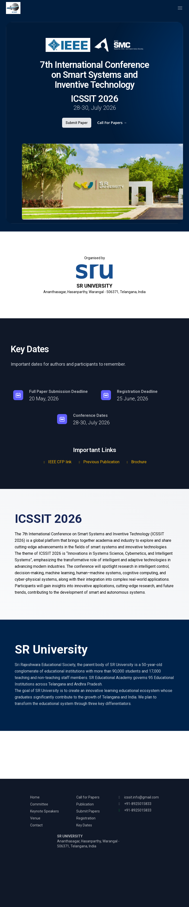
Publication (85, 804)
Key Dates (84, 825)
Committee (39, 804)
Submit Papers (88, 811)
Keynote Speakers (44, 811)
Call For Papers (112, 122)
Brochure (136, 461)
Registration (85, 818)
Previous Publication (98, 461)
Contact (36, 825)
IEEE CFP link (57, 461)
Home (35, 797)
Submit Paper (77, 123)
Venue (35, 818)
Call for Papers (87, 797)
